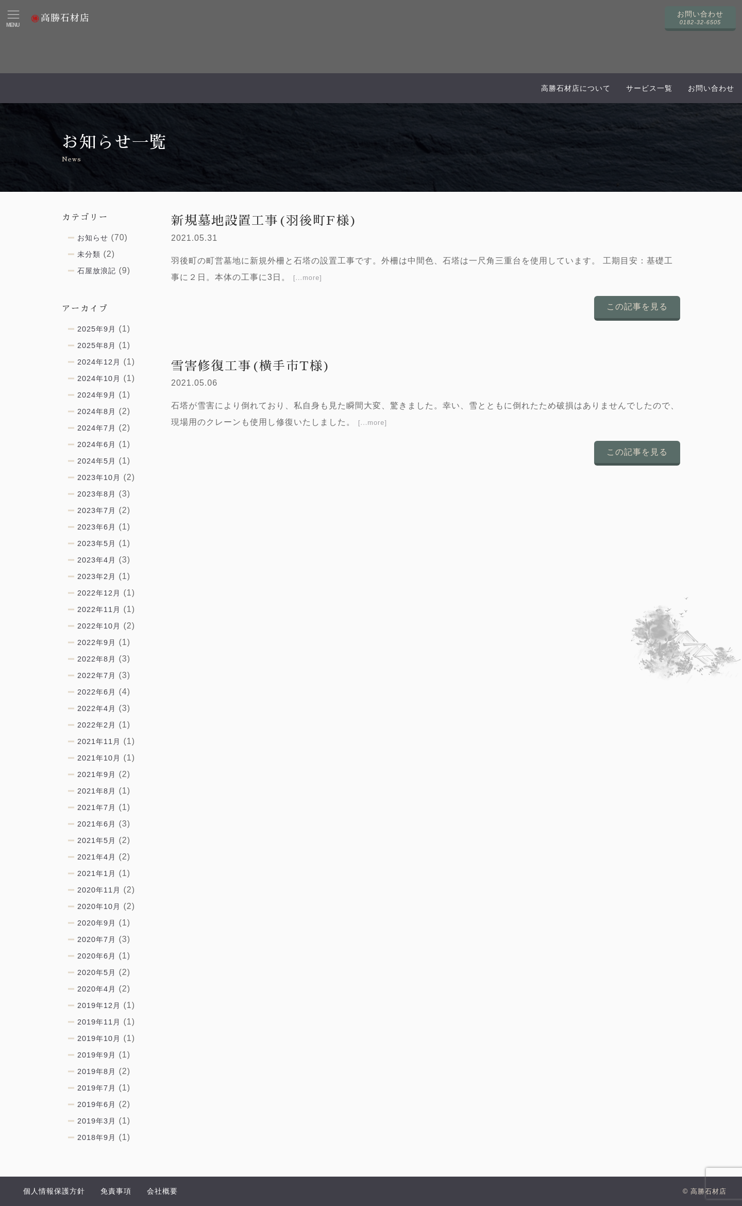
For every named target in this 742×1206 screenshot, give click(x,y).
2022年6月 (96, 692)
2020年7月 (96, 939)
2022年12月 (99, 593)
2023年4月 (96, 560)
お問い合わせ (711, 88)
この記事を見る (637, 306)
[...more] (307, 278)
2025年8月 (96, 345)
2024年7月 (96, 428)
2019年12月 (99, 1005)
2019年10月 (99, 1038)
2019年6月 (96, 1104)
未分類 (88, 254)
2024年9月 (96, 395)
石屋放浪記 (96, 271)
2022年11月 (99, 609)
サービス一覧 (649, 88)
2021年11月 (99, 741)
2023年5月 (96, 543)
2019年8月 (96, 1071)
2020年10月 (99, 906)
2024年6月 (96, 444)
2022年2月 (96, 725)
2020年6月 (96, 956)
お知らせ (92, 238)
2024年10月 (99, 378)
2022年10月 (99, 626)
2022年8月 (96, 659)
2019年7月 (96, 1088)
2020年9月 (96, 923)
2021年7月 (96, 807)
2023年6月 (96, 527)
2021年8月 (96, 791)
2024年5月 (96, 461)
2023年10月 (99, 477)
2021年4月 (96, 857)
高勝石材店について (576, 88)
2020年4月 (96, 989)
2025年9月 (96, 329)
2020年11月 (99, 890)
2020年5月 (96, 972)
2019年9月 (96, 1055)
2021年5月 (96, 840)
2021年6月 (96, 824)
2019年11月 (99, 1022)
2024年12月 (99, 362)
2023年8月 (96, 494)
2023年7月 (96, 510)
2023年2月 (96, 576)
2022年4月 (96, 708)
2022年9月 (96, 642)
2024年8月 (96, 411)
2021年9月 (96, 774)
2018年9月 (96, 1137)
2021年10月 (99, 758)
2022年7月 (96, 675)
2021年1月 (96, 873)
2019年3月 (96, 1121)
